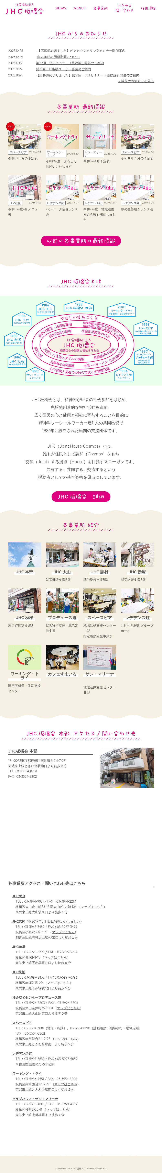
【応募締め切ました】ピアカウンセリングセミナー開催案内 (81, 51)
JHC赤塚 (18, 950)
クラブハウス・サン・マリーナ (35, 1102)
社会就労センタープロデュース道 (36, 1001)
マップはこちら (92, 910)
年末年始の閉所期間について (58, 57)
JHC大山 (18, 899)
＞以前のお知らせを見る (136, 81)
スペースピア (22, 1026)
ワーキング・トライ (27, 1077)
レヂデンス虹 (22, 1057)
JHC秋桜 (18, 976)
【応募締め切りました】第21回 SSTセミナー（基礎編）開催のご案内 (87, 75)
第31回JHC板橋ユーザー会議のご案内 (63, 69)
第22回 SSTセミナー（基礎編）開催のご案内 (70, 63)
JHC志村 (18, 925)
